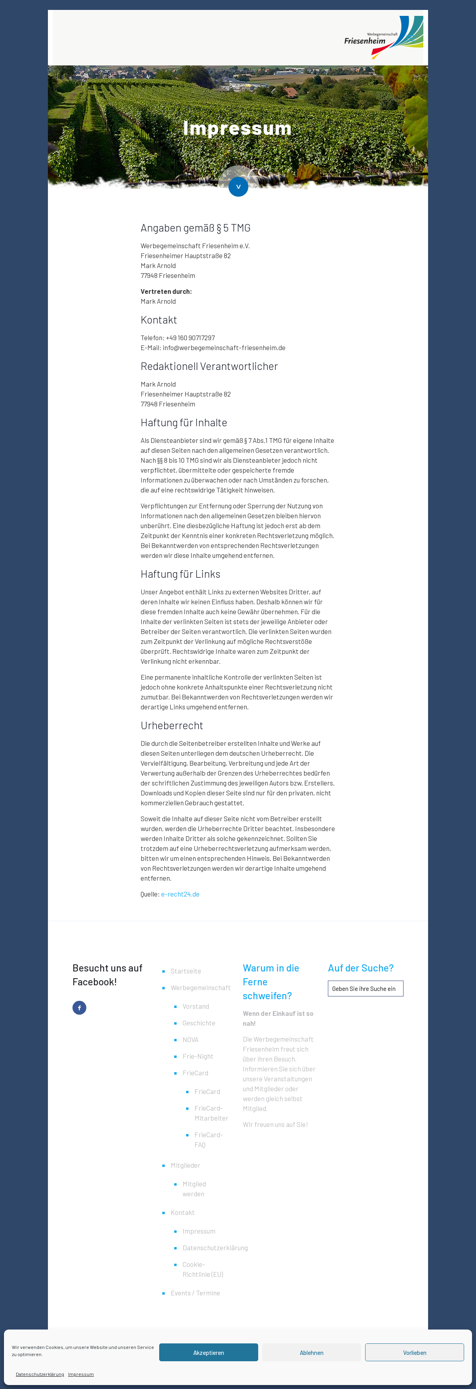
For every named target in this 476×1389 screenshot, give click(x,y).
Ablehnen (312, 1352)
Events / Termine (195, 1293)
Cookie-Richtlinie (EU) (203, 1269)
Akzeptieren (208, 1352)
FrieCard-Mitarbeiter (207, 1113)
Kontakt (183, 1212)
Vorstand (196, 1006)
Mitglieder (185, 1165)
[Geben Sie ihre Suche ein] (366, 988)
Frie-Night (198, 1056)
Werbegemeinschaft (200, 987)
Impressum (81, 1374)
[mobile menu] (410, 37)
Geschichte (199, 1023)
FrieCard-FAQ (207, 1139)
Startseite (186, 971)
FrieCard (195, 1073)
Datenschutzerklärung (40, 1374)
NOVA (190, 1039)
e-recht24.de (180, 894)
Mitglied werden (194, 1188)
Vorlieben (414, 1352)
